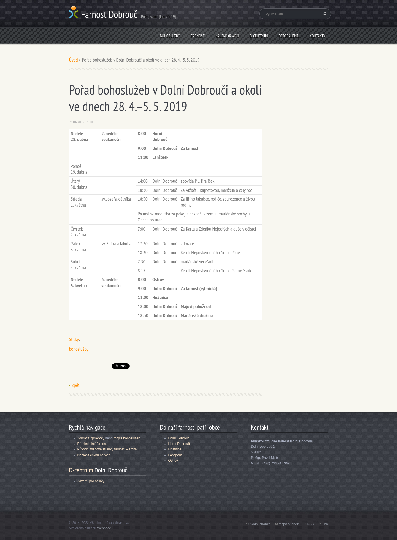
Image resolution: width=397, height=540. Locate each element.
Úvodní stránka (259, 524)
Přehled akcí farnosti (92, 444)
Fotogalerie (289, 35)
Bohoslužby (170, 35)
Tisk (325, 524)
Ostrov (173, 461)
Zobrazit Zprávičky (90, 438)
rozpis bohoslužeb (127, 438)
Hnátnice (174, 449)
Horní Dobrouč (179, 444)
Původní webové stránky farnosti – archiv (107, 449)
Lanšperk (175, 455)
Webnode (104, 528)
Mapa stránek (289, 524)
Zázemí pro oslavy (90, 481)
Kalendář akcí (227, 35)
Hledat (324, 14)
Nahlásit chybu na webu (94, 455)
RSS (310, 524)
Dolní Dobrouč (179, 438)
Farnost (198, 35)
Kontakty (317, 35)
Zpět (76, 385)
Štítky (74, 339)
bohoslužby (78, 349)
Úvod (73, 60)
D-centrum (259, 35)
